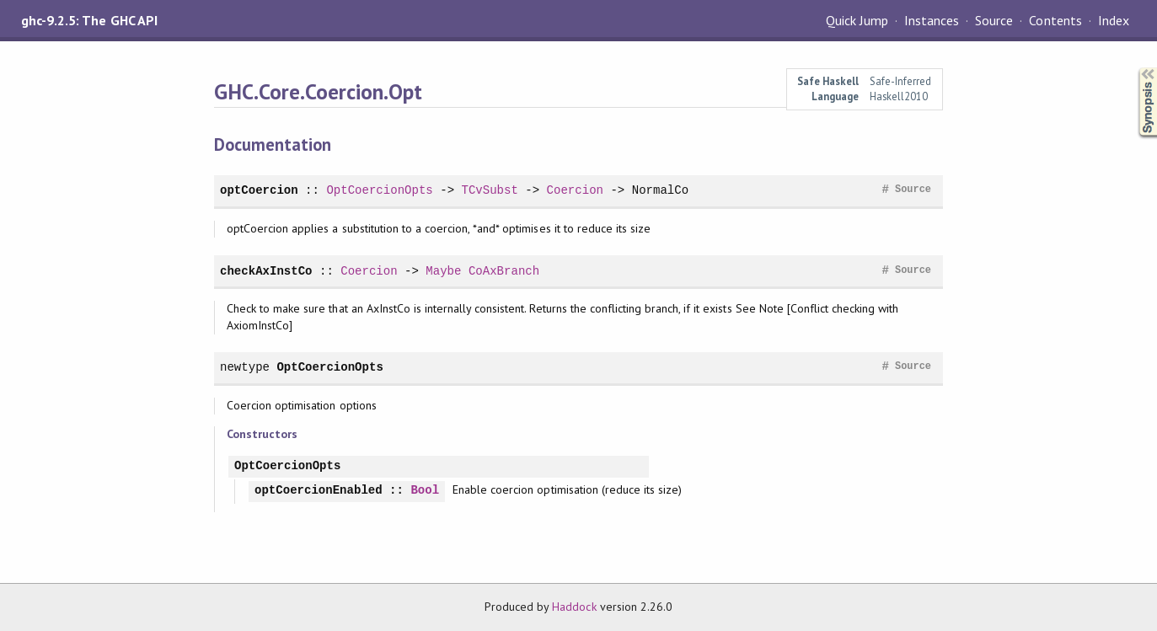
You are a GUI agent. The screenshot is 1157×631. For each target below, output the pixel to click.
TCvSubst (489, 190)
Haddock (574, 606)
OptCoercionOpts (379, 190)
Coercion (575, 190)
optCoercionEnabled (318, 491)
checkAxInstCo (266, 271)
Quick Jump (857, 20)
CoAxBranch (504, 271)
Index (1113, 20)
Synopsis (1134, 67)
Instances (931, 20)
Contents (1055, 20)
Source (994, 20)
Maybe (443, 271)
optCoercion (259, 190)
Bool (424, 491)
